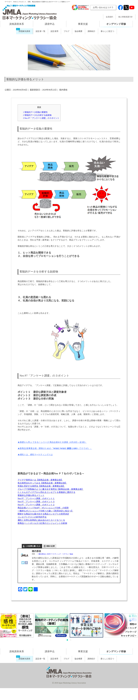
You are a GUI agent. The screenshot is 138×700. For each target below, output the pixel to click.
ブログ (66, 31)
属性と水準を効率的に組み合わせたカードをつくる (41, 520)
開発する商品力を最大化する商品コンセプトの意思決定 (43, 514)
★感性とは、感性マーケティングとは (35, 454)
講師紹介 (91, 31)
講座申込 (50, 24)
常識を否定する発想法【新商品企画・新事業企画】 (41, 486)
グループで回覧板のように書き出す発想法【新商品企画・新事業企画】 (51, 489)
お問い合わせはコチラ (103, 7)
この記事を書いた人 (32, 546)
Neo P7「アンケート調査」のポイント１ (36, 498)
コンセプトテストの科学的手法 (32, 517)
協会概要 (78, 31)
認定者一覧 (40, 31)
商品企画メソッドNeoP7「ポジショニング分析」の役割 (43, 508)
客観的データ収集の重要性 (35, 112)
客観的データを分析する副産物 (37, 115)
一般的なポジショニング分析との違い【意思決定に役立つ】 (45, 511)
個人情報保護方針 (125, 17)
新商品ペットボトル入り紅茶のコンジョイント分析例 (42, 523)
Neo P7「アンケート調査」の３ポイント (41, 118)
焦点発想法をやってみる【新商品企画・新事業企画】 (42, 483)
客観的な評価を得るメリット (31, 495)
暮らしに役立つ (107, 31)
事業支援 (83, 24)
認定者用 (54, 31)
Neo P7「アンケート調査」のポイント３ (36, 501)
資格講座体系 (16, 24)
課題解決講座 (24, 31)
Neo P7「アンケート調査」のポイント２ (36, 505)
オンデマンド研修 (116, 24)
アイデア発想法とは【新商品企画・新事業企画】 (40, 480)
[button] (67, 640)
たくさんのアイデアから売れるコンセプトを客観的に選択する (46, 492)
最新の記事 (50, 546)
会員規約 (109, 17)
